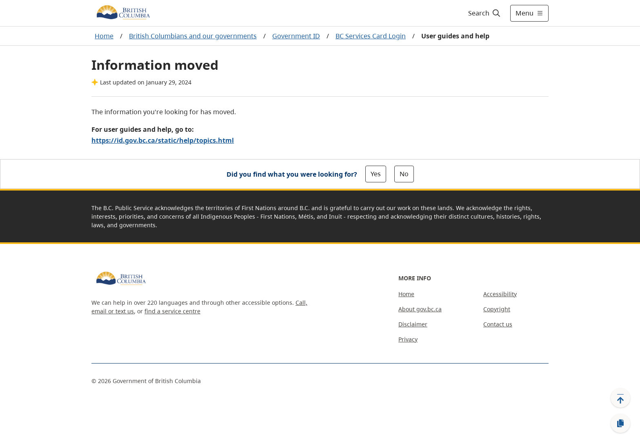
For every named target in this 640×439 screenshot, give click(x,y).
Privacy (408, 339)
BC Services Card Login (371, 35)
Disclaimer (412, 324)
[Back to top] (620, 398)
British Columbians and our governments (193, 35)
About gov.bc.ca (420, 309)
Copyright (496, 309)
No (404, 173)
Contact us (497, 324)
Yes (376, 173)
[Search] (485, 13)
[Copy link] (620, 423)
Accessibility (500, 294)
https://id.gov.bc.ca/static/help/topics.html (162, 140)
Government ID (296, 35)
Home (104, 35)
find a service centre (172, 311)
